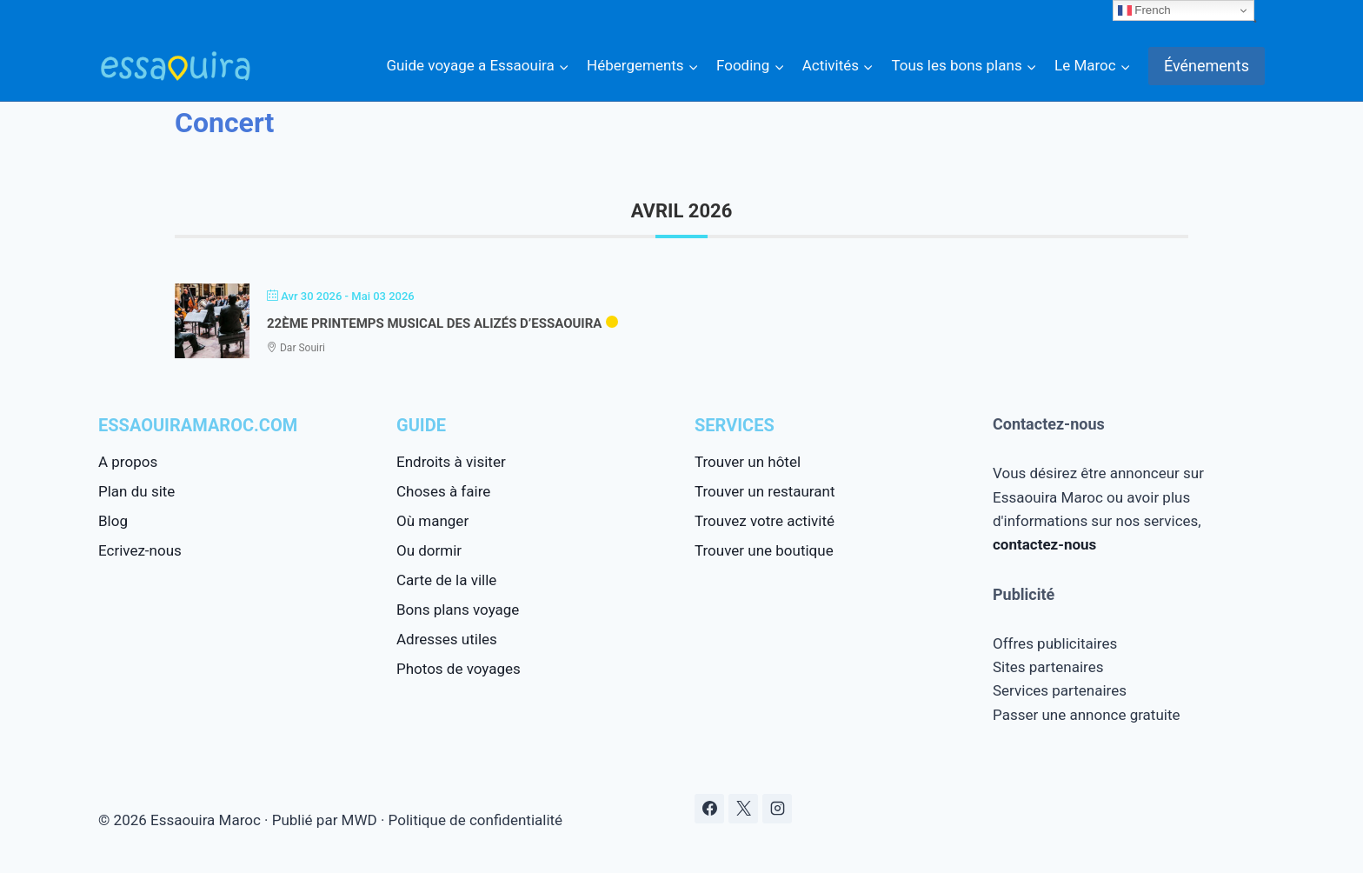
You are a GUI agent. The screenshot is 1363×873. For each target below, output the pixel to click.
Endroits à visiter (451, 461)
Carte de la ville (446, 580)
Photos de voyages (458, 668)
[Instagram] (777, 808)
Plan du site (136, 491)
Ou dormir (429, 550)
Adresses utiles (446, 639)
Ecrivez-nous (140, 550)
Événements (1206, 66)
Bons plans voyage (457, 609)
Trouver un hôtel (748, 461)
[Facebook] (709, 808)
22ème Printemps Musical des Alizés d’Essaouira (434, 323)
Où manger (432, 521)
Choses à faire (443, 491)
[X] (743, 808)
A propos (127, 461)
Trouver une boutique (764, 550)
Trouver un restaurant (764, 491)
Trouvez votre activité (764, 521)
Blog (113, 521)
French (1144, 10)
